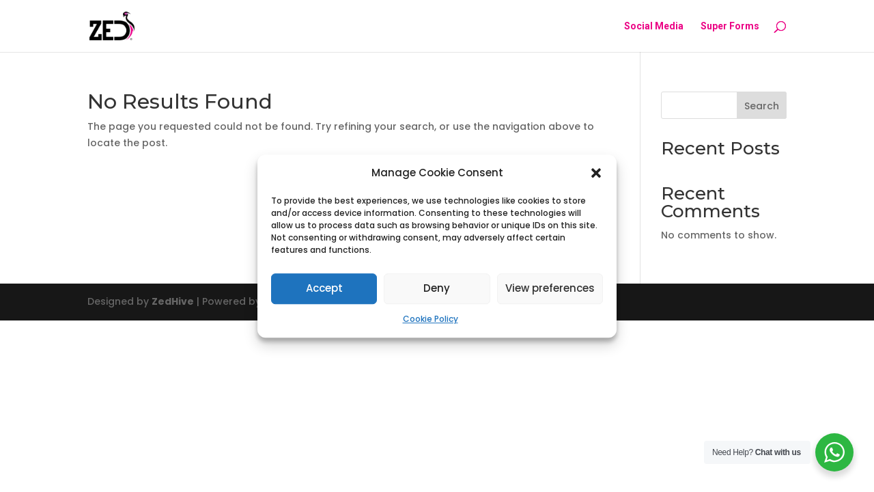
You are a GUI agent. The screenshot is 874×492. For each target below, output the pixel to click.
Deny (436, 289)
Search (761, 106)
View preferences (550, 289)
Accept (324, 289)
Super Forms (730, 26)
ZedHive (173, 301)
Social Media (653, 26)
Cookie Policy (430, 319)
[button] (596, 173)
